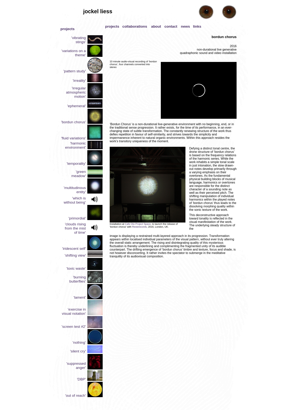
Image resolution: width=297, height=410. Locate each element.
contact (170, 26)
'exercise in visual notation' (74, 311)
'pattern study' (74, 71)
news (185, 26)
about (156, 26)
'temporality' (76, 164)
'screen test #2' (74, 327)
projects (112, 26)
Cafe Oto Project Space (138, 224)
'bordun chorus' (73, 122)
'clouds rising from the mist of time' (75, 228)
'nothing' (79, 342)
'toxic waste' (76, 268)
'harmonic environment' (75, 145)
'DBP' (81, 379)
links (197, 26)
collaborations (134, 26)
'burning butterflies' (77, 279)
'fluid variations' (73, 138)
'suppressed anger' (76, 366)
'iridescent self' (74, 249)
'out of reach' (75, 396)
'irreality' (79, 81)
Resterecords (139, 226)
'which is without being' (75, 200)
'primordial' (77, 218)
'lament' (79, 297)
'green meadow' (78, 174)
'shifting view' (75, 255)
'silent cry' (78, 351)
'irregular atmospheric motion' (76, 92)
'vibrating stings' (78, 40)
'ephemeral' (76, 106)
